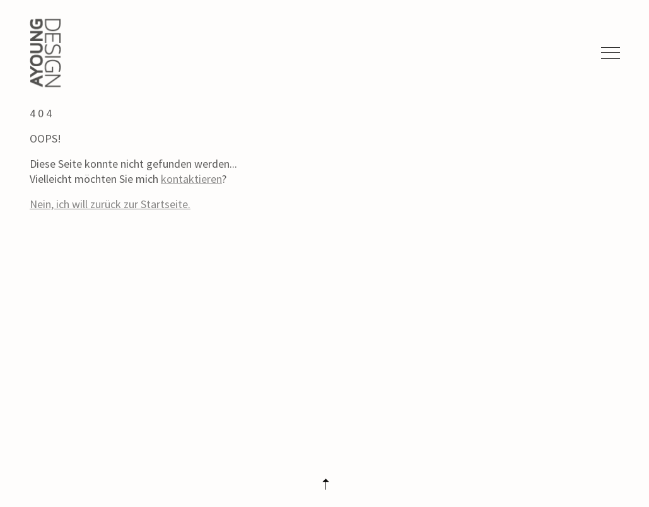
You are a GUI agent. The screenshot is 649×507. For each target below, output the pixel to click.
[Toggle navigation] (608, 53)
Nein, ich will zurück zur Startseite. (110, 204)
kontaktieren (191, 179)
